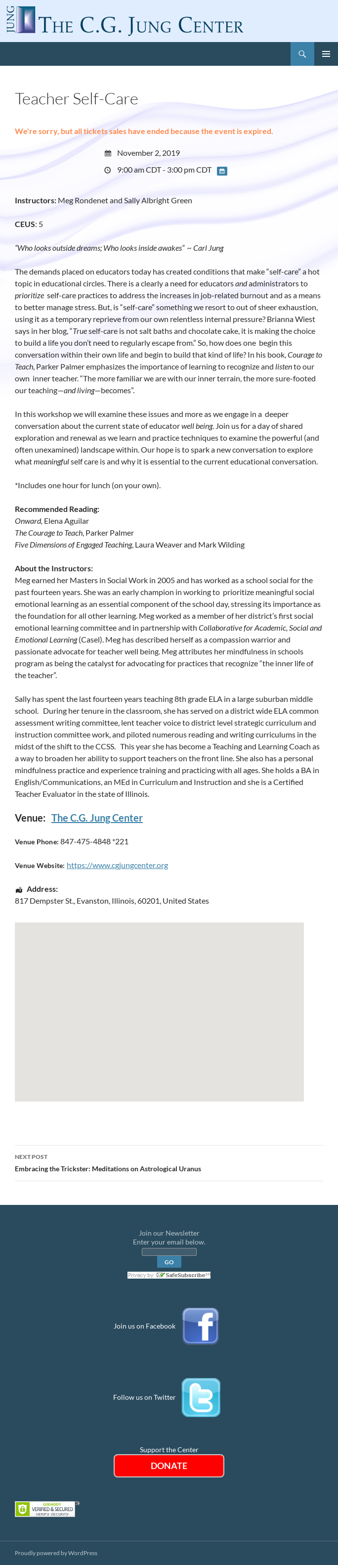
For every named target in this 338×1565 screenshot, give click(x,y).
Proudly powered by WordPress (56, 1553)
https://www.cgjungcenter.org (117, 865)
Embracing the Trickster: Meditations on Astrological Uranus (169, 1162)
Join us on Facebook (144, 1325)
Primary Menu (326, 54)
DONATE (169, 1465)
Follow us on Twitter (144, 1396)
